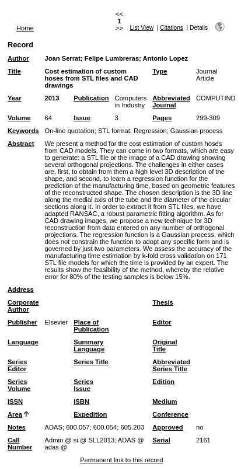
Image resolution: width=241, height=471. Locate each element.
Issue (82, 117)
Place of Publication (91, 326)
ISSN (15, 401)
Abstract (21, 143)
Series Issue (83, 385)
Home (25, 28)
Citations (171, 28)
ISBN (81, 401)
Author (18, 58)
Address (21, 289)
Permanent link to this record (121, 459)
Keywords (23, 130)
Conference (170, 414)
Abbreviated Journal (171, 102)
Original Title (164, 346)
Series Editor (17, 365)
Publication (91, 98)
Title (14, 71)
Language (23, 342)
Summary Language (89, 346)
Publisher (22, 322)
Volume (19, 117)
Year (15, 98)
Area (15, 414)
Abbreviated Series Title (171, 365)
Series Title (91, 361)
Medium (164, 401)
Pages (162, 117)
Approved (167, 427)
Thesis (162, 302)
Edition (163, 381)
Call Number (20, 444)
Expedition (90, 414)
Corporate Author (23, 306)
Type (159, 71)
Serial (161, 440)
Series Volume (19, 385)
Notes (17, 427)
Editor (161, 322)
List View (142, 28)
